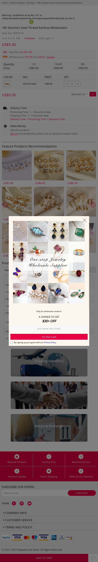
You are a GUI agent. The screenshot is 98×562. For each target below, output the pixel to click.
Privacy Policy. (50, 342)
